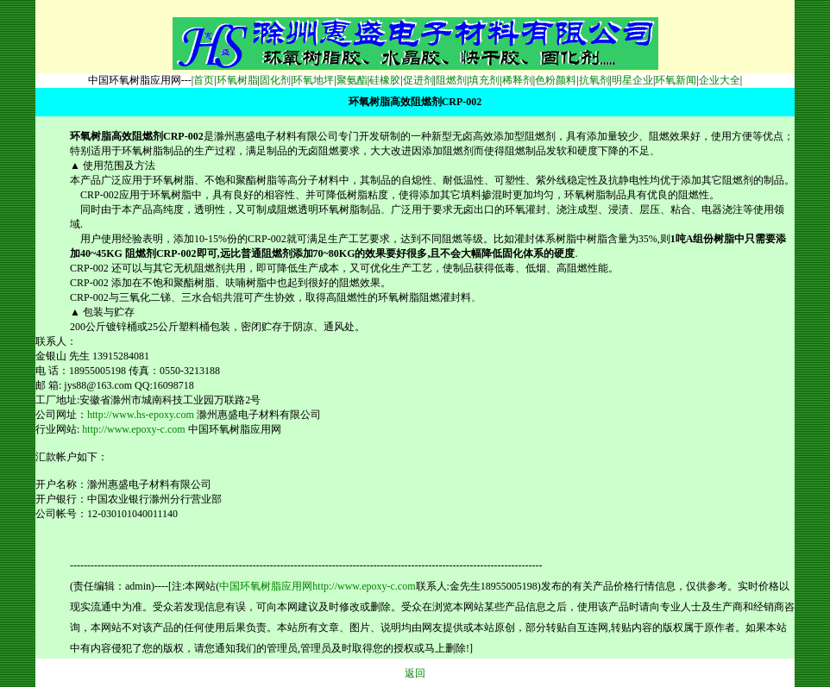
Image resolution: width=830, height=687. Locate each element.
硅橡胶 (384, 80)
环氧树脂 (237, 80)
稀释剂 (517, 80)
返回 (415, 673)
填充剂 (484, 80)
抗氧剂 (594, 80)
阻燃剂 (451, 80)
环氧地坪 (313, 80)
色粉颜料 (555, 80)
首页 (203, 80)
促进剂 (418, 80)
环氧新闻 (675, 80)
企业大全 (719, 80)
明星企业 (632, 80)
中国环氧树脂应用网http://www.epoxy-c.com (317, 586)
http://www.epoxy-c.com (133, 429)
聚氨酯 (352, 80)
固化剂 (275, 80)
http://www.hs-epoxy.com (140, 415)
